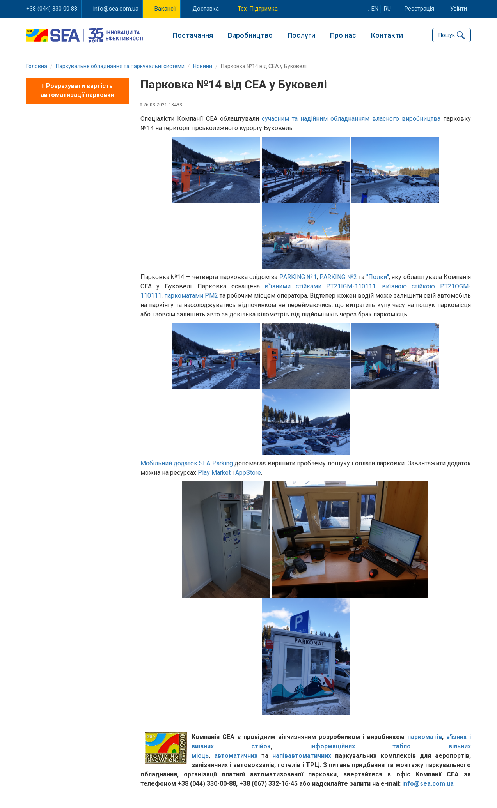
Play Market (214, 472)
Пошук (446, 35)
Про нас (343, 35)
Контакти (387, 35)
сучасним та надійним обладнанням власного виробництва (351, 118)
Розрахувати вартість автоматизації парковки (77, 90)
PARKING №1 (298, 277)
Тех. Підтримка (258, 8)
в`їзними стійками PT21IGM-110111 (320, 286)
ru (387, 8)
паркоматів (424, 737)
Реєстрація (419, 8)
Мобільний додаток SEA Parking (186, 463)
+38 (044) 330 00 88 (51, 8)
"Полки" (377, 277)
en (373, 8)
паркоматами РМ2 (191, 295)
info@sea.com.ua (115, 8)
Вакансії (165, 8)
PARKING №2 (338, 277)
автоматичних (235, 755)
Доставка (205, 8)
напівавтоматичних (301, 755)
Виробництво (250, 35)
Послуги (301, 35)
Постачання (193, 35)
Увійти (458, 8)
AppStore (248, 472)
